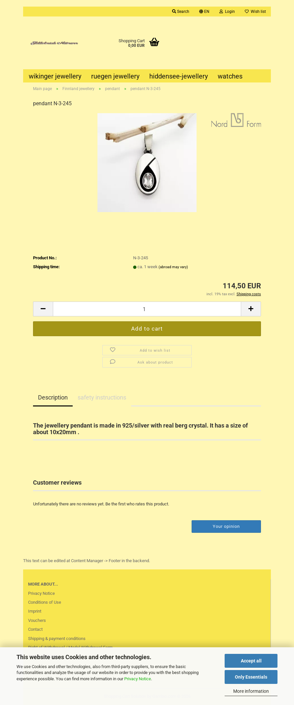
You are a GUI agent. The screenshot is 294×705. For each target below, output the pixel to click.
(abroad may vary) (173, 267)
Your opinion (226, 526)
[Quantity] (147, 309)
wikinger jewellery (55, 76)
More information (251, 691)
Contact (35, 629)
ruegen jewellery (115, 76)
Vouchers (37, 620)
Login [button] (227, 11)
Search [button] (180, 11)
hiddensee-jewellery (178, 76)
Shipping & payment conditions (57, 638)
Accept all (251, 660)
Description (53, 397)
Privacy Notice (137, 678)
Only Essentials (251, 677)
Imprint (34, 611)
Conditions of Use (44, 602)
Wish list (255, 11)
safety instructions (102, 397)
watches (230, 76)
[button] (204, 11)
